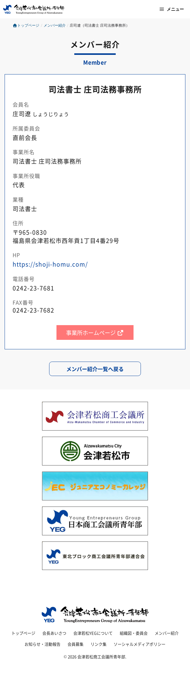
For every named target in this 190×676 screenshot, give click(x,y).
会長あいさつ (54, 633)
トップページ (26, 25)
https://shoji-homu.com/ (50, 264)
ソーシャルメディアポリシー (139, 644)
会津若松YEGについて (93, 633)
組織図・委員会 (134, 633)
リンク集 (99, 644)
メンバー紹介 (167, 633)
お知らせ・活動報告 (42, 644)
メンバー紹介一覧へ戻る (95, 369)
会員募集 (75, 644)
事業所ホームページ (95, 332)
